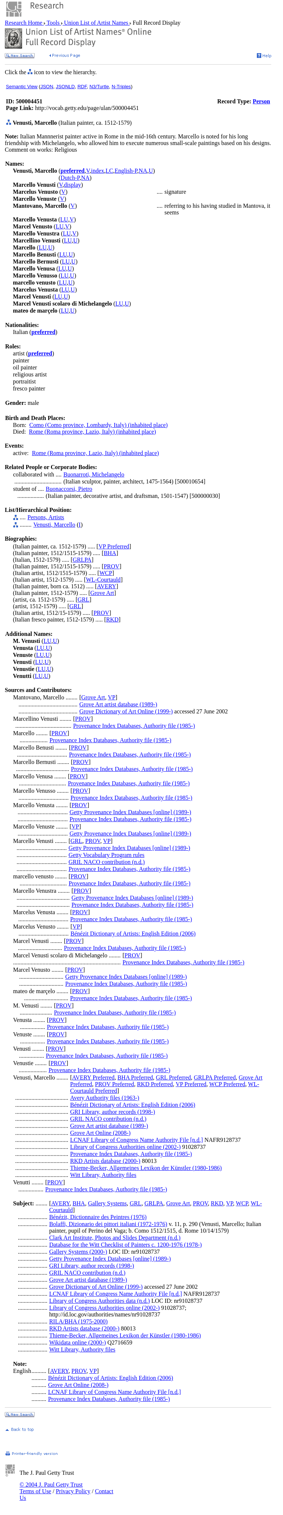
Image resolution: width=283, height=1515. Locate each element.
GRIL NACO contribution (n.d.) (107, 862)
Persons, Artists (46, 517)
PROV (111, 566)
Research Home (24, 23)
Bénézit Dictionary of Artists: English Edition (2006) (133, 933)
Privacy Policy (73, 1491)
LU (64, 219)
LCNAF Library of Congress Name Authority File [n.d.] (136, 1140)
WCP (105, 573)
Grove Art (102, 593)
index (97, 171)
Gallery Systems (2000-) (78, 1252)
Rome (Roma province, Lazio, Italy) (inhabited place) (92, 431)
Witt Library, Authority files (103, 1175)
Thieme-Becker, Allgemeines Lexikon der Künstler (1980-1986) (146, 1168)
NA (143, 171)
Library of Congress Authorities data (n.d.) (99, 1301)
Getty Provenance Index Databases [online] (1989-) (130, 812)
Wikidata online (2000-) (77, 1342)
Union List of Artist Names (96, 23)
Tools (53, 23)
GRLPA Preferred (215, 1077)
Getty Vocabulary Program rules (106, 855)
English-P (126, 171)
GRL (84, 599)
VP (111, 697)
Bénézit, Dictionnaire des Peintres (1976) (97, 1217)
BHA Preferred (135, 1077)
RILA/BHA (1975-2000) (78, 1321)
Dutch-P (70, 178)
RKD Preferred (155, 1084)
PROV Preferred (114, 1084)
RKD (112, 619)
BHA (110, 553)
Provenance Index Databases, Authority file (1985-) (134, 726)
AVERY (106, 586)
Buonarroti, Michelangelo (93, 474)
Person (261, 101)
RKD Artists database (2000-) (105, 1161)
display (72, 185)
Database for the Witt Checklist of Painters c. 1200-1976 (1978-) (125, 1245)
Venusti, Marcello (55, 524)
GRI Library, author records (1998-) (112, 1112)
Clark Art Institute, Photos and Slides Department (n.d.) (114, 1238)
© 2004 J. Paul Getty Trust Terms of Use (51, 1487)
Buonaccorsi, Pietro (69, 489)
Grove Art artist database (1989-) (118, 704)
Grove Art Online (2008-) (100, 1133)
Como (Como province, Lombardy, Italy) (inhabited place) (98, 425)
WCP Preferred (227, 1084)
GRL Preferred (173, 1077)
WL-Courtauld (103, 579)
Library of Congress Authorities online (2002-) (125, 1147)
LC (109, 171)
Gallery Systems (107, 1203)
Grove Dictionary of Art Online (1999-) (126, 711)
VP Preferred (113, 546)
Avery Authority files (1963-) (104, 1098)
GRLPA (82, 560)
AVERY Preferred (93, 1077)
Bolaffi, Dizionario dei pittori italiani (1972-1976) (108, 1224)
